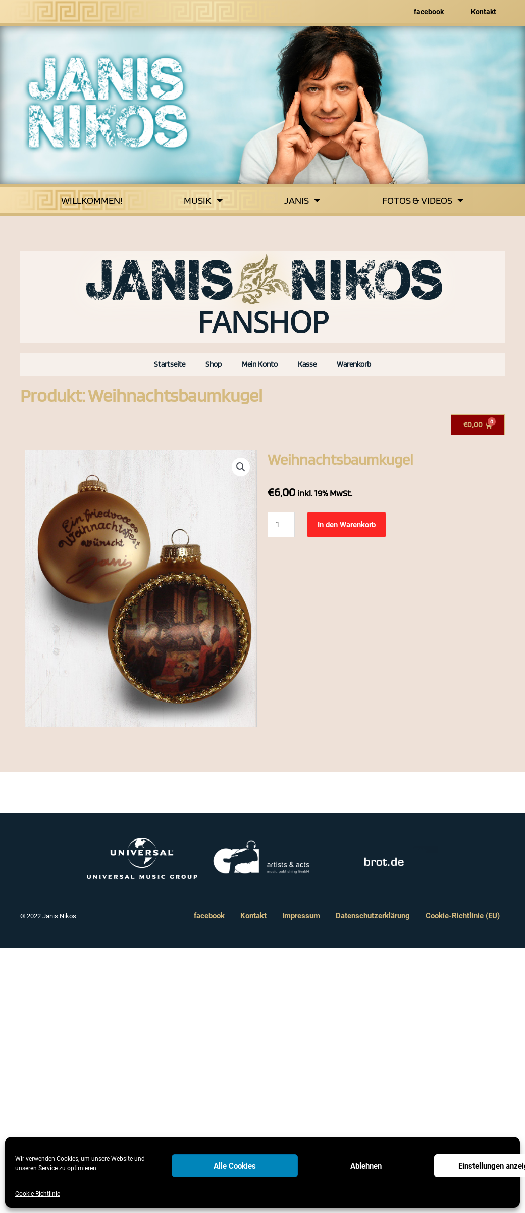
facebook (429, 12)
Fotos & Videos (423, 200)
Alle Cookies (235, 1166)
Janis (302, 200)
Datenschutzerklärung (373, 915)
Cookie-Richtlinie (37, 1193)
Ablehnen (366, 1166)
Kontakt (483, 12)
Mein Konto (260, 364)
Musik (203, 200)
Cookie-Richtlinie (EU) (463, 915)
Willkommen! (91, 200)
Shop (213, 364)
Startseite (169, 364)
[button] (241, 467)
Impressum (301, 915)
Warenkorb (354, 364)
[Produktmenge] (281, 524)
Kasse (307, 364)
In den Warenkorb (347, 524)
